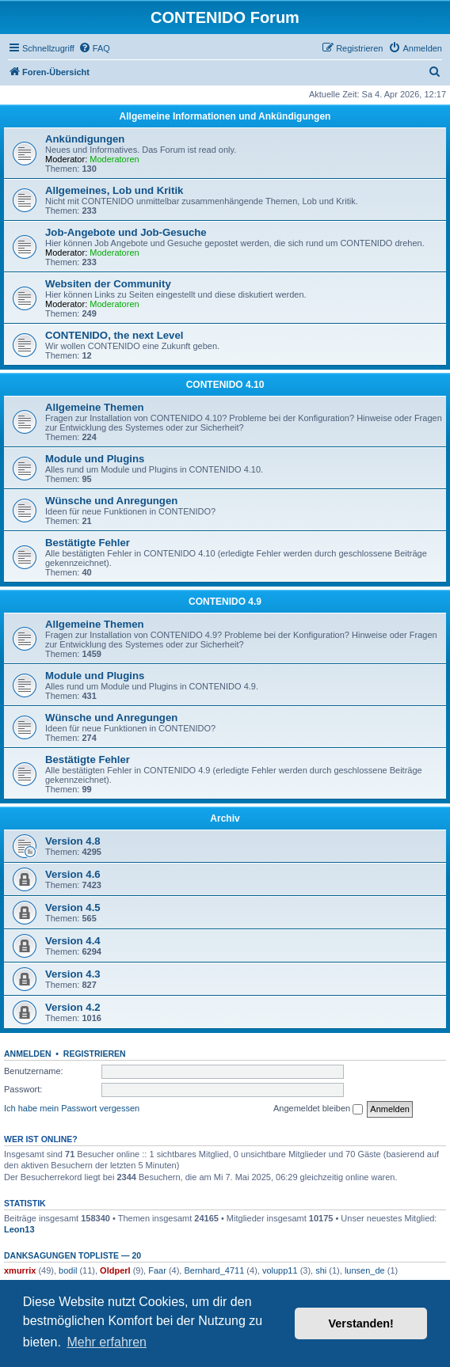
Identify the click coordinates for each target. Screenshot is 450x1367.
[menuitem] (94, 48)
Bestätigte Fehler (87, 543)
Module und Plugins (94, 459)
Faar (157, 1270)
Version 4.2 (73, 1007)
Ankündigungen (84, 139)
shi (320, 1270)
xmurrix (20, 1270)
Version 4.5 (73, 907)
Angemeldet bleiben (318, 1108)
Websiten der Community (108, 284)
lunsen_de (365, 1270)
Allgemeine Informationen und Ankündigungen (225, 116)
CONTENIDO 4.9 (225, 601)
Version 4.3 (73, 974)
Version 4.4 (73, 941)
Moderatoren (114, 159)
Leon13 (19, 1229)
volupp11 (280, 1270)
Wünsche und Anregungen (111, 501)
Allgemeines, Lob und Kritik (114, 190)
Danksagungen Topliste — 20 (72, 1255)
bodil (68, 1270)
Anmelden (27, 1053)
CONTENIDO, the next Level (114, 335)
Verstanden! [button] (361, 1323)
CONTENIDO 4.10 (225, 384)
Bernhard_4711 (214, 1270)
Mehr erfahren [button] (107, 1342)
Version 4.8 (73, 841)
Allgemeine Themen (94, 407)
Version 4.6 (73, 874)
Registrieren (94, 1053)
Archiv (224, 818)
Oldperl (115, 1270)
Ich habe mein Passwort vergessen (71, 1108)
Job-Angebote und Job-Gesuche (126, 232)
